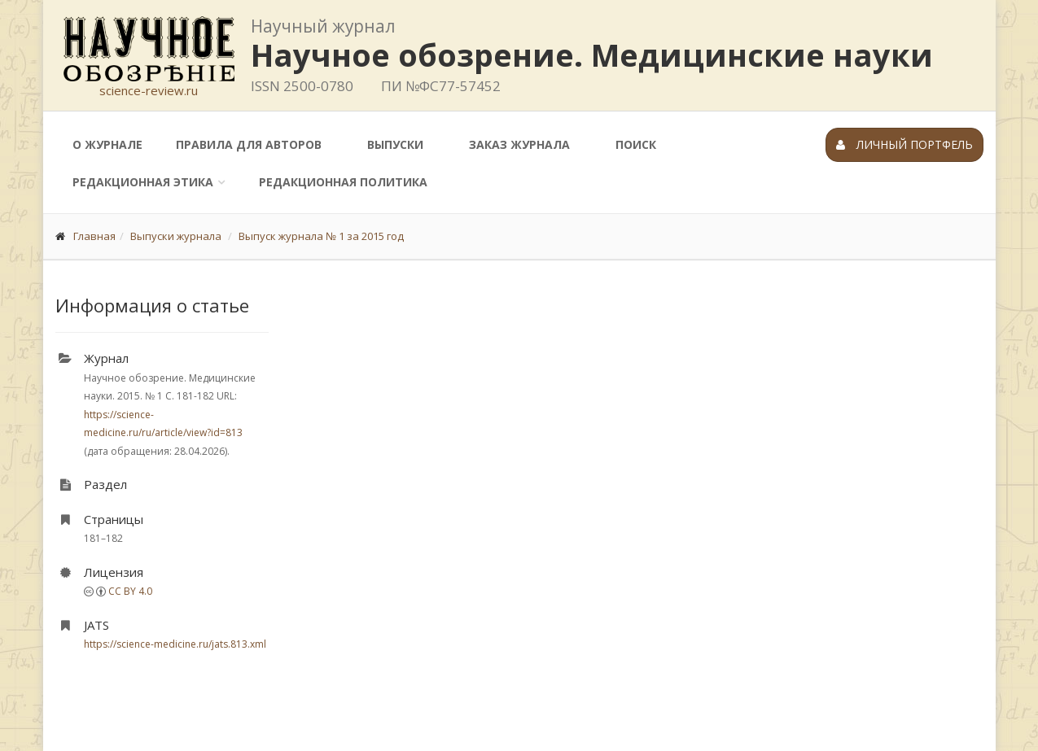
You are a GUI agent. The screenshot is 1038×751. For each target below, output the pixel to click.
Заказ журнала (519, 144)
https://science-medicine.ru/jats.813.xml (175, 644)
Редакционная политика (343, 182)
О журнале (107, 144)
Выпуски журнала (175, 236)
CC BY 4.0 (130, 591)
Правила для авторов (249, 144)
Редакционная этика (142, 182)
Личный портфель (904, 144)
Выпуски (395, 144)
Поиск (635, 144)
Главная (94, 236)
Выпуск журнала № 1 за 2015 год (321, 236)
